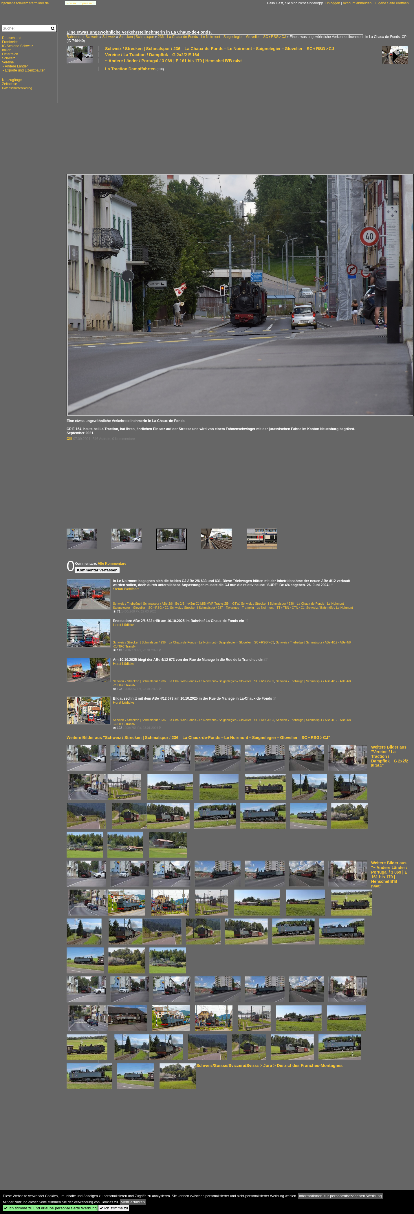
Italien (6, 50)
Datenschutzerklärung (17, 88)
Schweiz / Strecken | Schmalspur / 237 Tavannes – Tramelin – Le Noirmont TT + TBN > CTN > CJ (237, 607)
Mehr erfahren (133, 1202)
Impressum (86, 3)
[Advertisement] (216, 122)
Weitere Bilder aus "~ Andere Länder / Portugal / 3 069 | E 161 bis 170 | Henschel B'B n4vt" (389, 874)
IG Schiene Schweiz (17, 46)
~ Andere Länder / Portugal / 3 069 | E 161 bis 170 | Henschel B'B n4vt (173, 60)
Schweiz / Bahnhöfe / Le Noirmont (329, 607)
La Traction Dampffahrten (130, 69)
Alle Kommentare (112, 564)
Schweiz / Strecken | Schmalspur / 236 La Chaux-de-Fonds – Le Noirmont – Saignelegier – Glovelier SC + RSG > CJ (219, 48)
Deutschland (11, 38)
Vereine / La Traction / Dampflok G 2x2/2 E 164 (152, 54)
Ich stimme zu (113, 1208)
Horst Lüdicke (123, 625)
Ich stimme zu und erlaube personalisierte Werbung (50, 1208)
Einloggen (332, 3)
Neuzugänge (12, 80)
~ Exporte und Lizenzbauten (23, 70)
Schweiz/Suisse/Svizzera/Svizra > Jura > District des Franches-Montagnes (269, 1065)
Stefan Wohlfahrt (126, 589)
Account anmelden (357, 3)
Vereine (8, 62)
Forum (71, 3)
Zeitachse (9, 84)
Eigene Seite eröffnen (391, 3)
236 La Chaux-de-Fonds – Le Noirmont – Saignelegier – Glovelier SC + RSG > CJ (222, 37)
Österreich (10, 54)
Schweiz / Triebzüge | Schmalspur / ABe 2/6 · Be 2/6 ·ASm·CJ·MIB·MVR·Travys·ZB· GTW (176, 603)
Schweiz (108, 37)
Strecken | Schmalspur (136, 37)
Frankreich (10, 42)
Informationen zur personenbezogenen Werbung (340, 1196)
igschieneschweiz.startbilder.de (25, 3)
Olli (69, 439)
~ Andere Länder (15, 66)
